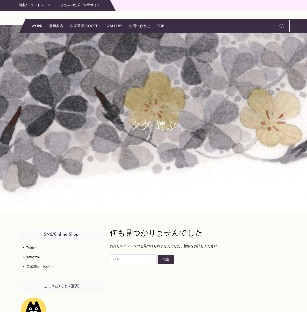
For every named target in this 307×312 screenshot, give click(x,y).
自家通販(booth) (85, 25)
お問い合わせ (139, 25)
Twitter (31, 247)
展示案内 (56, 25)
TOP (160, 25)
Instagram (33, 257)
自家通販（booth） (40, 266)
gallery (114, 25)
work (36, 25)
